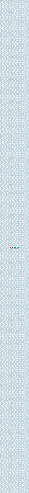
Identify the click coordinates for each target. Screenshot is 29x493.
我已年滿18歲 (16, 247)
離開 (11, 247)
